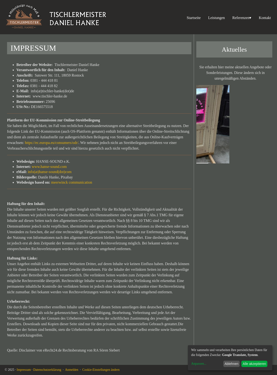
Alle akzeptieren (254, 364)
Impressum (24, 369)
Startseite (194, 18)
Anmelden (71, 369)
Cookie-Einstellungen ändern (101, 369)
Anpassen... (198, 363)
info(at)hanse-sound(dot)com (50, 172)
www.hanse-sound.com (49, 167)
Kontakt (265, 18)
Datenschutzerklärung (47, 369)
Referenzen (241, 17)
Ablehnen (231, 364)
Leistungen (216, 18)
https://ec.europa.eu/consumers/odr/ (51, 143)
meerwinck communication (71, 182)
